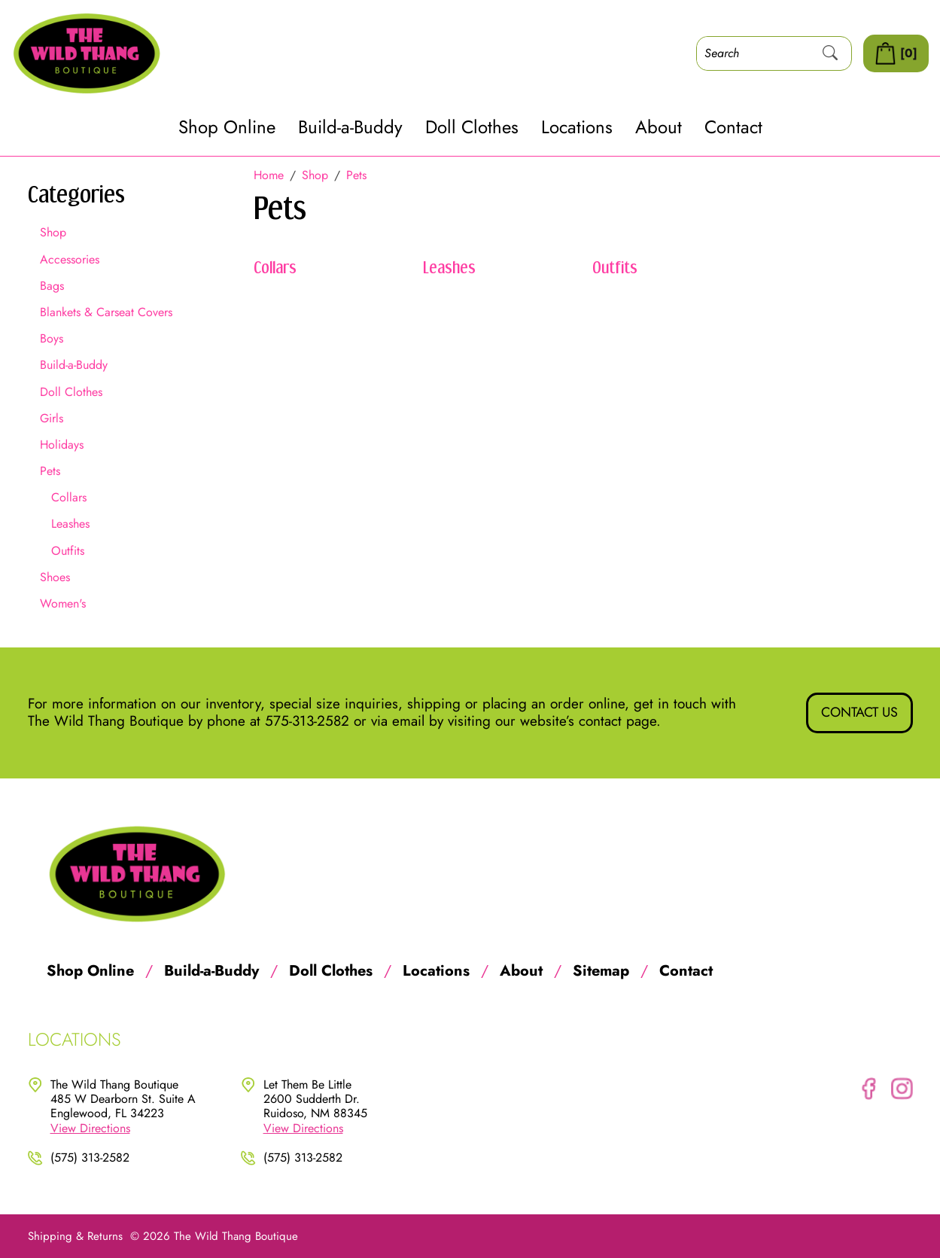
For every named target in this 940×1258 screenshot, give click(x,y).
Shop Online (226, 128)
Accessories (69, 259)
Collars (69, 497)
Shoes (55, 577)
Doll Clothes (472, 128)
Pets (50, 471)
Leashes (70, 523)
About (658, 128)
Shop (53, 232)
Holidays (62, 444)
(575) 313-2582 (89, 1157)
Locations (577, 128)
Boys (51, 338)
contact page (617, 721)
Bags (52, 285)
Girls (51, 418)
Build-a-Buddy (350, 128)
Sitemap (601, 971)
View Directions (90, 1128)
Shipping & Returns (75, 1236)
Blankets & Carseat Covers (106, 312)
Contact (733, 128)
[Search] (753, 53)
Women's (63, 603)
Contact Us (859, 712)
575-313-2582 (307, 721)
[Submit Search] (830, 53)
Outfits (67, 550)
